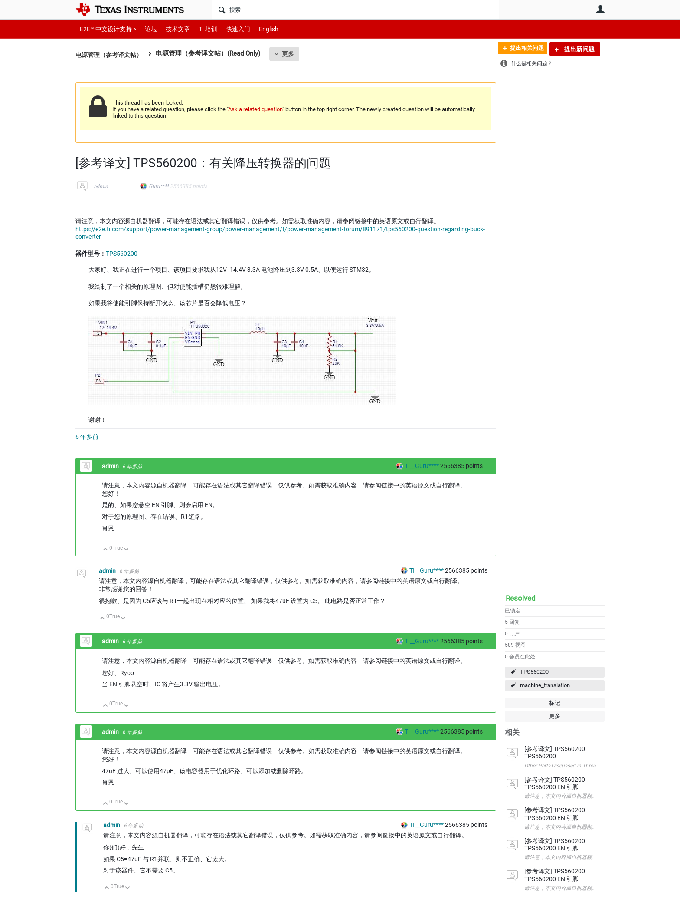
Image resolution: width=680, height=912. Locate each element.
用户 (600, 9)
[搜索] (355, 9)
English (258, 29)
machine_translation (545, 685)
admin (101, 187)
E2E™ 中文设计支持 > (106, 29)
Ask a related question (255, 109)
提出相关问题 (523, 49)
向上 (105, 549)
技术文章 (171, 29)
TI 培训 (200, 29)
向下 (126, 549)
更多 (293, 53)
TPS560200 (534, 671)
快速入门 (229, 29)
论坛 (146, 29)
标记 (554, 703)
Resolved (521, 598)
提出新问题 (579, 49)
